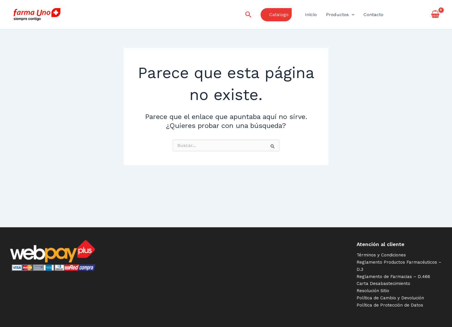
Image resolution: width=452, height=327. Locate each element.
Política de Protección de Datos (390, 305)
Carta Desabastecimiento (383, 283)
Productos (340, 14)
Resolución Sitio (373, 290)
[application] (352, 14)
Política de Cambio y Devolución (390, 297)
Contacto (373, 14)
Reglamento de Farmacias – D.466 (393, 276)
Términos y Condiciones (381, 255)
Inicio (311, 14)
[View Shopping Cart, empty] (435, 15)
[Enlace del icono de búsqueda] (248, 15)
